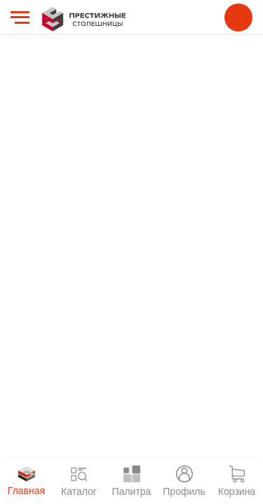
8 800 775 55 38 (238, 17)
